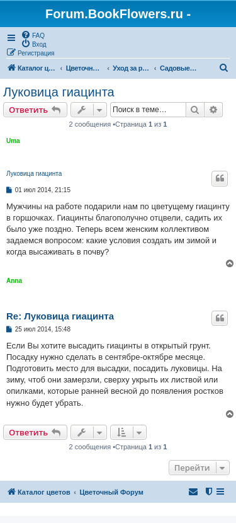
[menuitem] (33, 34)
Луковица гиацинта (59, 92)
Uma (13, 140)
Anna (14, 280)
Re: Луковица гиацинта (60, 316)
